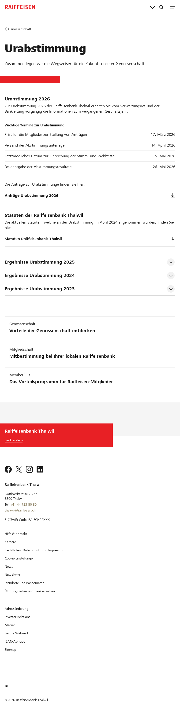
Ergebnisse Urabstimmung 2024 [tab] (40, 275)
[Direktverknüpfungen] (152, 7)
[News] (9, 566)
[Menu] (173, 7)
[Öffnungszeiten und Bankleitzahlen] (30, 591)
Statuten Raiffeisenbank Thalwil (90, 239)
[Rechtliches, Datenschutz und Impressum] (34, 550)
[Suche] (161, 7)
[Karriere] (10, 542)
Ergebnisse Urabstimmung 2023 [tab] (40, 288)
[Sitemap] (10, 649)
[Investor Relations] (17, 617)
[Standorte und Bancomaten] (24, 583)
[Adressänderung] (16, 609)
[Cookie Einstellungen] (19, 558)
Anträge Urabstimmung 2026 (90, 195)
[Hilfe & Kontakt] (16, 534)
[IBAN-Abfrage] (15, 641)
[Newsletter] (12, 575)
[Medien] (10, 625)
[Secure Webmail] (16, 633)
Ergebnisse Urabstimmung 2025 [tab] (40, 262)
